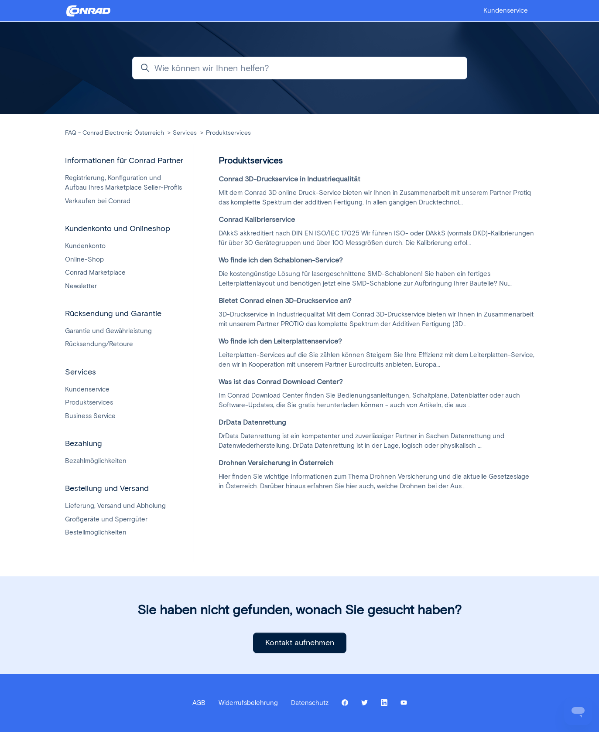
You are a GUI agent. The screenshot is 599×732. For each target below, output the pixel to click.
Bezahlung (83, 443)
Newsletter (81, 286)
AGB (198, 703)
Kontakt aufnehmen (299, 642)
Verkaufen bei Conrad (97, 201)
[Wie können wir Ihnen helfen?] (299, 68)
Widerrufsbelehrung (248, 703)
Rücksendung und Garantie (113, 313)
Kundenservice (505, 10)
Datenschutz (310, 703)
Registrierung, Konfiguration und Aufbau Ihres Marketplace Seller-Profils (123, 183)
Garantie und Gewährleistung (108, 331)
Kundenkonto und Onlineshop (117, 228)
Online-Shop (84, 259)
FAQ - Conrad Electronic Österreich (114, 132)
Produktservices (228, 132)
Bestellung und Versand (107, 488)
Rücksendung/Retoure (99, 344)
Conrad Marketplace (95, 272)
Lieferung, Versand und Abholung (115, 506)
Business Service (90, 416)
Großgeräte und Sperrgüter (106, 519)
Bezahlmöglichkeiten (96, 461)
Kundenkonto (85, 246)
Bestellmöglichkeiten (96, 532)
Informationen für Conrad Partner (124, 160)
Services (185, 132)
